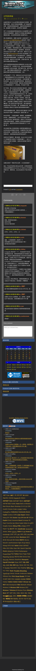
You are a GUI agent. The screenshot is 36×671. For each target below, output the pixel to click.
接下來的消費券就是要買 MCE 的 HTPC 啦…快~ (18, 452)
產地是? (7, 432)
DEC (14, 369)
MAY (28, 364)
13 (23, 354)
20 (23, 356)
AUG (18, 367)
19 (19, 356)
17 (11, 356)
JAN (9, 364)
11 (15, 354)
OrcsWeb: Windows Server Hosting (18, 418)
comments (19, 189)
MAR (18, 364)
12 (19, 354)
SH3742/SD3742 (13, 53)
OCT (28, 367)
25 (15, 358)
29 (29, 358)
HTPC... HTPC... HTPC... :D (12, 473)
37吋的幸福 (8, 16)
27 (23, 358)
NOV (9, 369)
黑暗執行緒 (6, 385)
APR (23, 364)
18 (15, 356)
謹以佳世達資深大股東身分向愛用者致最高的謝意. (18, 438)
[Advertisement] (20, 177)
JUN (9, 367)
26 (19, 358)
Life (10, 189)
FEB (14, 364)
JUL (14, 367)
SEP (23, 367)
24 (11, 358)
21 (26, 356)
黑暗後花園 (6, 391)
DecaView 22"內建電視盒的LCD (13, 40)
